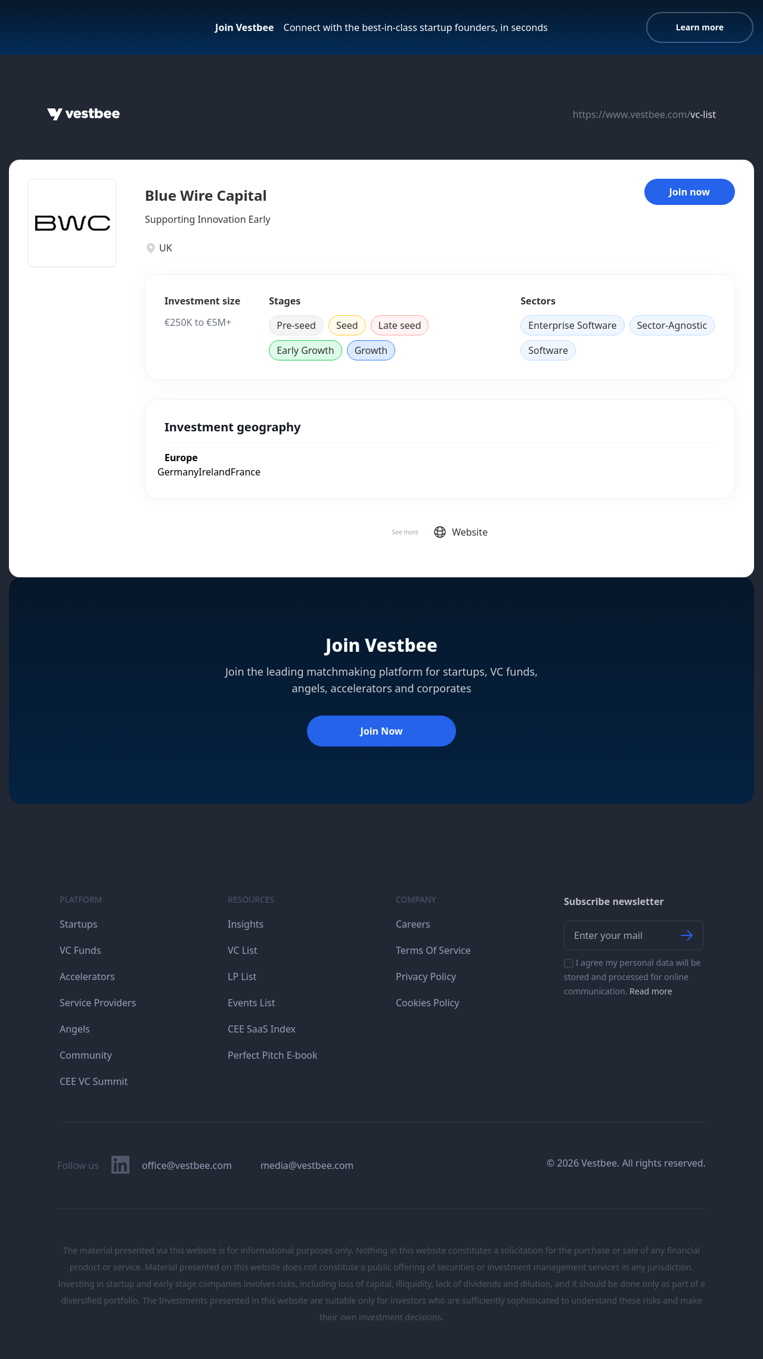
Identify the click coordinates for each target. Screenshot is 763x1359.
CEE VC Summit (94, 1081)
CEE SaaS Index (262, 1028)
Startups (78, 924)
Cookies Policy (427, 1002)
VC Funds (80, 950)
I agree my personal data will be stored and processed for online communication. (632, 977)
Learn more (700, 27)
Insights (245, 924)
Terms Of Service (433, 950)
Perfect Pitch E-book (273, 1055)
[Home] (83, 114)
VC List (243, 950)
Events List (251, 1002)
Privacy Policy (426, 976)
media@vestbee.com (306, 1165)
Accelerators (87, 976)
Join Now (381, 731)
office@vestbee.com (187, 1165)
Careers (413, 924)
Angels (75, 1028)
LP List (242, 976)
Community (86, 1055)
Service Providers (98, 1002)
